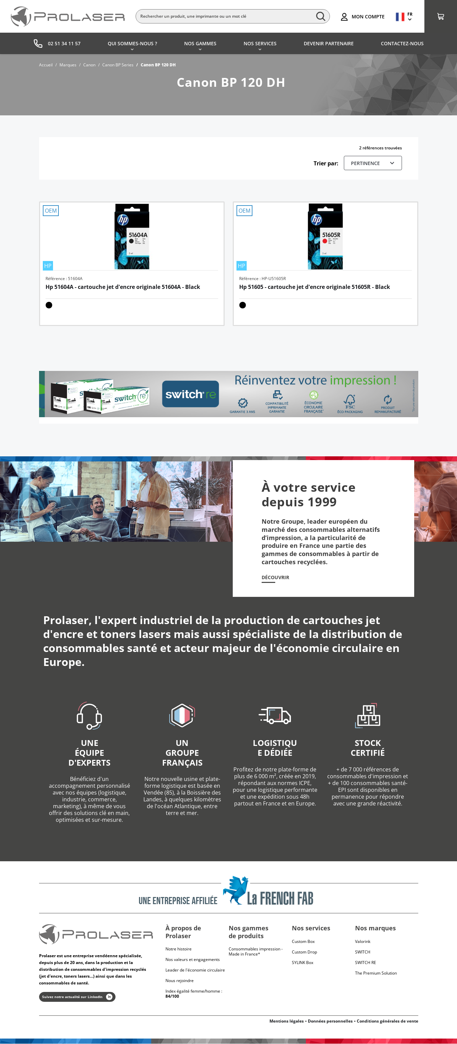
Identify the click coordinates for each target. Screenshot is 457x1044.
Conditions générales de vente (387, 1021)
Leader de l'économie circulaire (195, 970)
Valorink (362, 941)
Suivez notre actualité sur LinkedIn (77, 997)
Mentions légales (286, 1021)
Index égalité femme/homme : (193, 993)
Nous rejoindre (179, 980)
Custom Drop (304, 952)
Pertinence (373, 163)
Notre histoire (178, 949)
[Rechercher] (233, 16)
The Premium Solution (376, 973)
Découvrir (275, 577)
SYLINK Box (302, 962)
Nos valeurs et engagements (192, 959)
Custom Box (303, 941)
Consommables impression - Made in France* (256, 951)
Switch (362, 952)
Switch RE (365, 962)
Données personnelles (330, 1021)
